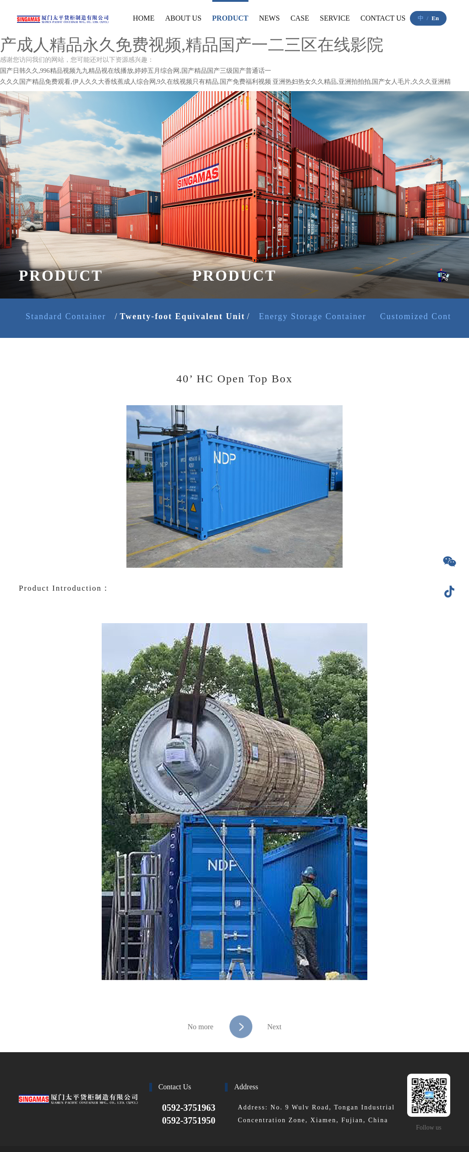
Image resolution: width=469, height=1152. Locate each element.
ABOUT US (183, 18)
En (435, 18)
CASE (299, 18)
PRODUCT (230, 18)
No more (200, 1043)
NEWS (269, 18)
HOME (143, 18)
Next (255, 1043)
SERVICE (334, 18)
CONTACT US (382, 18)
